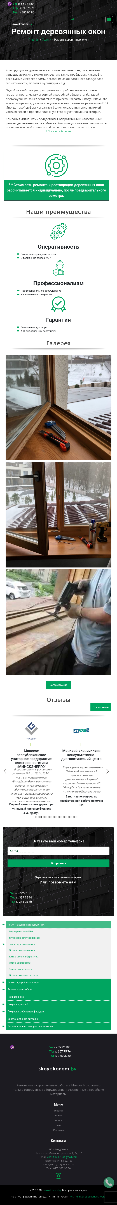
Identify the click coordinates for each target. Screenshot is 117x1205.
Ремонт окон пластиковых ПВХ (55, 924)
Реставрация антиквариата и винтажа (55, 1026)
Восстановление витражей (23, 1018)
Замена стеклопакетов (20, 969)
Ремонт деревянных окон (22, 944)
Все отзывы (101, 707)
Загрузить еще (58, 685)
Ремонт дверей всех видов (55, 982)
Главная (33, 39)
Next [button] (24, 771)
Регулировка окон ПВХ (21, 931)
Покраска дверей (55, 1004)
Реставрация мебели (55, 989)
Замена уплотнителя (20, 963)
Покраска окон (16, 996)
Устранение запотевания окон (24, 937)
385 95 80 (26, 12)
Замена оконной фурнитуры (24, 956)
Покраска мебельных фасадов (55, 1011)
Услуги (46, 39)
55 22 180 (26, 4)
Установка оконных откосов (24, 975)
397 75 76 (26, 8)
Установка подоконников (22, 950)
